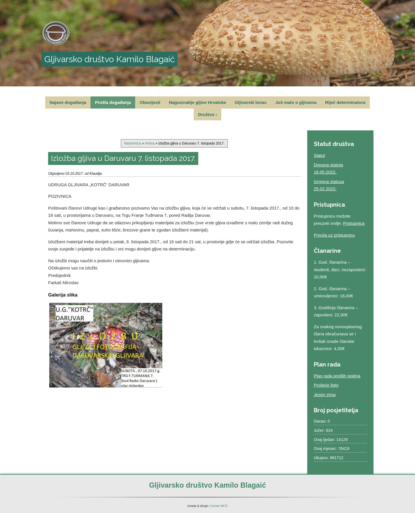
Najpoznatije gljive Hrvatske (197, 102)
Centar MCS (219, 506)
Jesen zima (325, 394)
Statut (319, 155)
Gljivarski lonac (251, 102)
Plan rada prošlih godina (337, 375)
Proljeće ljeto (326, 385)
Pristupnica (353, 223)
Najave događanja (68, 102)
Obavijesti (149, 102)
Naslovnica (132, 143)
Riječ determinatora (345, 102)
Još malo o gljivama (295, 102)
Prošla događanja (113, 102)
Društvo (207, 114)
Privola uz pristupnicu (334, 235)
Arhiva (149, 143)
